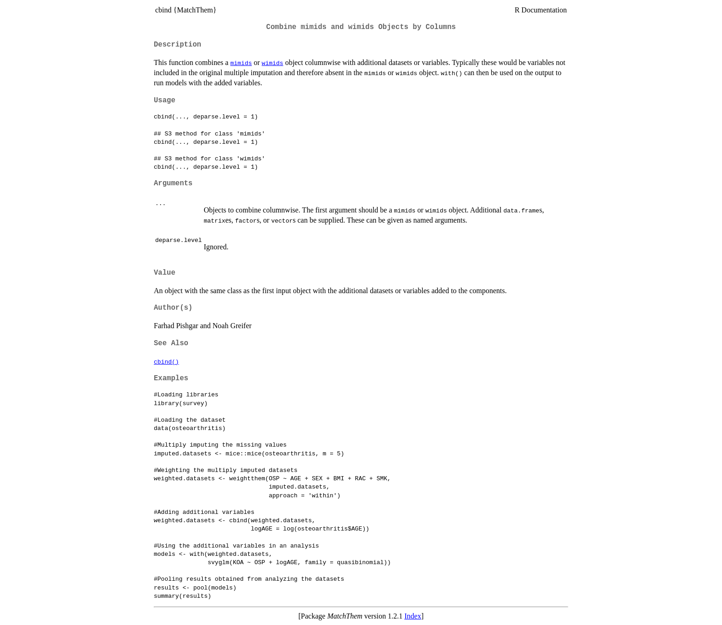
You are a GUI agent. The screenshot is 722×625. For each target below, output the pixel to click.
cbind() (166, 361)
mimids (241, 63)
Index (412, 616)
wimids (272, 63)
